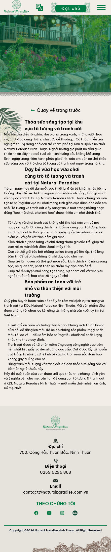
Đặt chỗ (70, 8)
